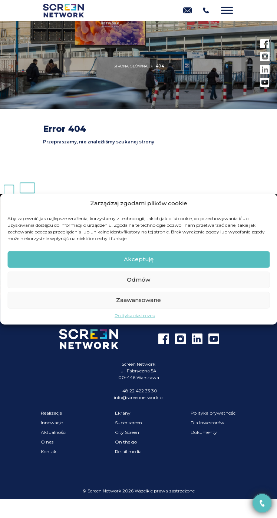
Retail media (128, 451)
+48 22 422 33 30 (138, 391)
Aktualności (53, 432)
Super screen (128, 422)
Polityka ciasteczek (135, 315)
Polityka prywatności (214, 413)
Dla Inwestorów (207, 422)
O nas (47, 442)
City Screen (127, 432)
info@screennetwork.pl (139, 397)
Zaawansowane (138, 299)
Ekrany (123, 413)
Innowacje (52, 422)
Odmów (138, 279)
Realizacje (51, 413)
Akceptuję (139, 259)
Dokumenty (204, 432)
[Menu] (227, 10)
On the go (126, 442)
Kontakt (49, 451)
